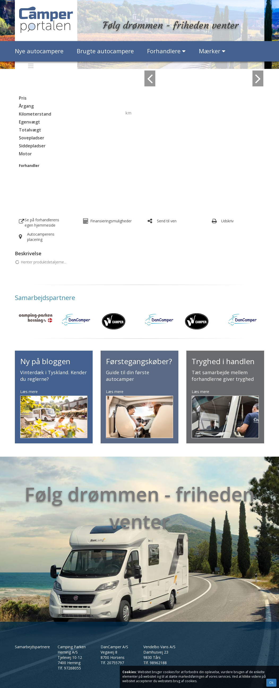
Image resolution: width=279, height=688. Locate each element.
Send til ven (167, 220)
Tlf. (69, 668)
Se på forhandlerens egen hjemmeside (42, 222)
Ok (271, 682)
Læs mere (29, 391)
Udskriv (227, 220)
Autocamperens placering (40, 237)
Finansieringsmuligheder (111, 220)
